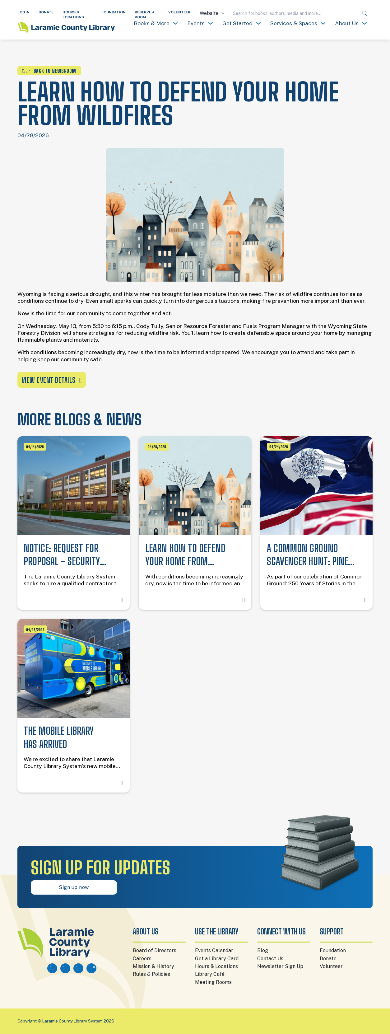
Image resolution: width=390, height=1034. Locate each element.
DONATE (46, 12)
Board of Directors (154, 950)
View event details (51, 380)
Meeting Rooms (213, 982)
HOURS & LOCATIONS (73, 14)
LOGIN (23, 12)
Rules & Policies (151, 974)
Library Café (210, 974)
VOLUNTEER (179, 12)
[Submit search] (364, 13)
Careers (142, 958)
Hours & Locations (216, 966)
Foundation (333, 950)
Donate (328, 958)
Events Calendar (214, 950)
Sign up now (74, 887)
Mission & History (153, 966)
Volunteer (331, 966)
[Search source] (214, 13)
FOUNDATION (113, 12)
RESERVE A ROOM (145, 14)
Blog (262, 950)
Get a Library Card (217, 958)
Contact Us (270, 958)
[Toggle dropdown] (175, 23)
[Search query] (295, 13)
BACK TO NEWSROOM (49, 71)
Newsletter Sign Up (280, 966)
